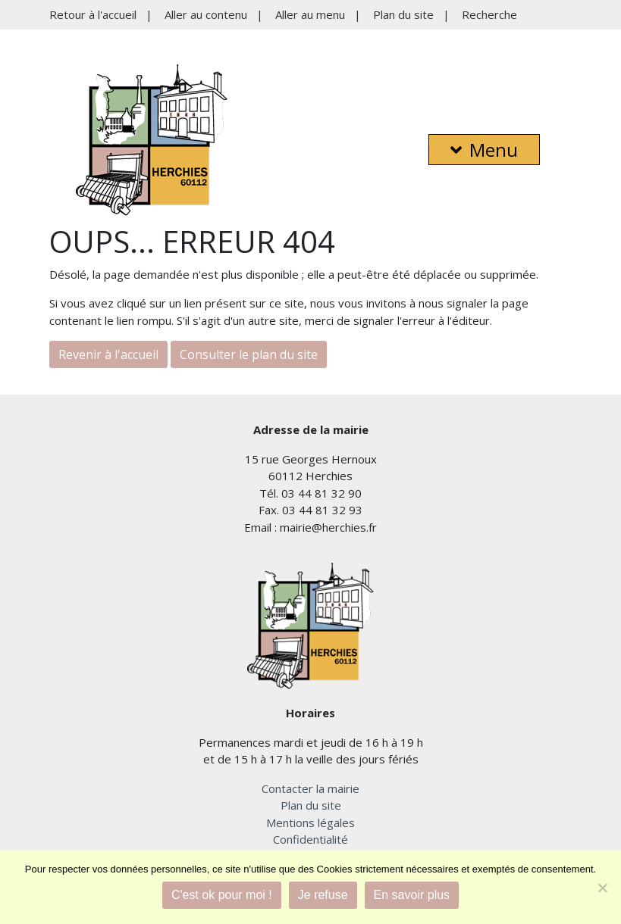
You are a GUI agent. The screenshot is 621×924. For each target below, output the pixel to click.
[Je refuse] (602, 887)
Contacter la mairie (310, 788)
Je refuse (323, 894)
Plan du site (403, 14)
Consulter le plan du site (249, 354)
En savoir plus (412, 894)
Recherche (489, 14)
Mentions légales (310, 822)
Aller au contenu (206, 14)
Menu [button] (484, 149)
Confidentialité (310, 839)
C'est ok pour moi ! (221, 894)
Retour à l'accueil (92, 14)
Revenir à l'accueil (108, 354)
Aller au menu (310, 14)
